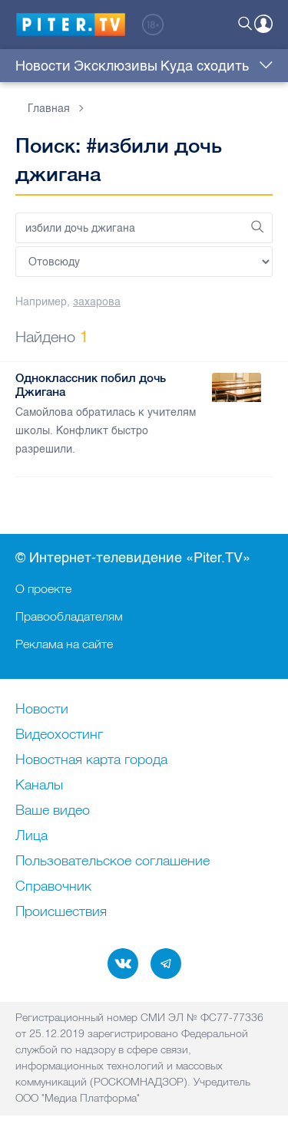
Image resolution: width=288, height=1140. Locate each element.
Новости (43, 66)
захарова (97, 301)
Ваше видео (52, 811)
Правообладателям (69, 616)
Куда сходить (205, 66)
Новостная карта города (91, 760)
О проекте (43, 588)
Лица (31, 836)
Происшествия (61, 912)
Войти (263, 24)
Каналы (39, 785)
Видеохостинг (59, 735)
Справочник (53, 887)
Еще (262, 66)
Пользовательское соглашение (112, 861)
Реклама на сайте (64, 644)
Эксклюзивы (115, 66)
